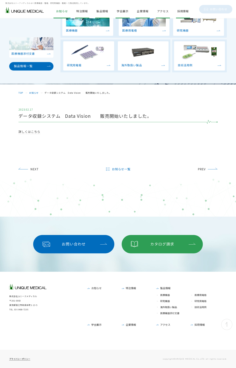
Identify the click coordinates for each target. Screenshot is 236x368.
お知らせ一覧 (121, 169)
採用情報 (200, 324)
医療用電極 (200, 295)
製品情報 (165, 288)
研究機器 (165, 301)
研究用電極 (200, 301)
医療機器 (165, 295)
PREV (202, 169)
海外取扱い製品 (168, 307)
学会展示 (96, 324)
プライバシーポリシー (19, 358)
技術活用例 (200, 307)
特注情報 (131, 288)
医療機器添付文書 (169, 313)
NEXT (34, 169)
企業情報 (131, 324)
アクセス (165, 324)
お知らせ (96, 288)
